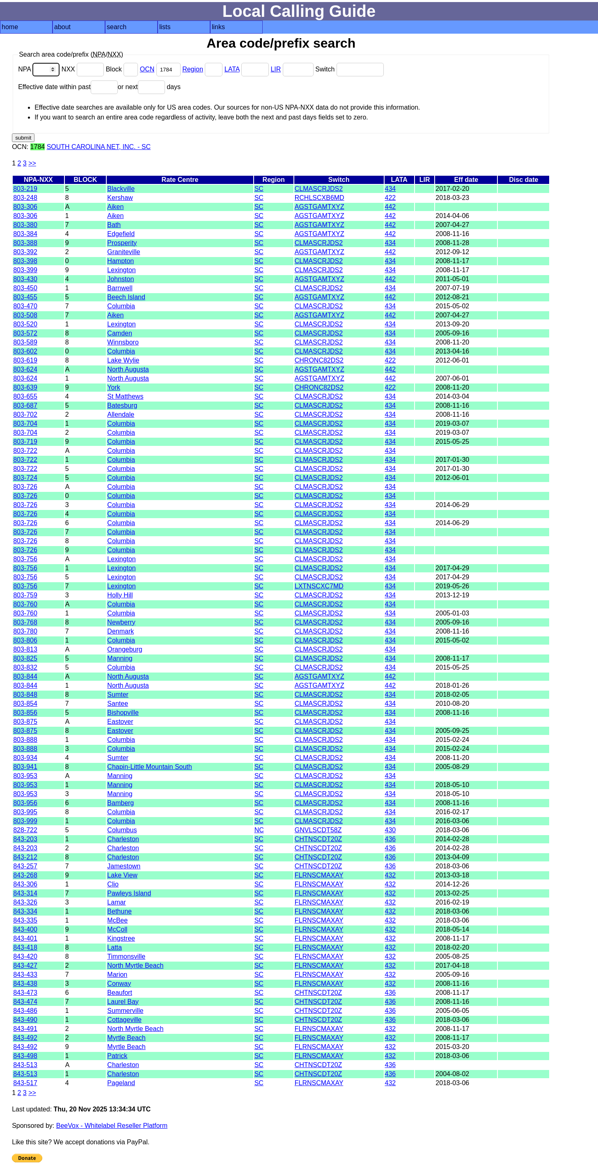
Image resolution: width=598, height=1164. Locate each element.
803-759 (25, 595)
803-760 (25, 604)
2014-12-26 (452, 884)
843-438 (25, 983)
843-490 (25, 1019)
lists (165, 26)
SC (258, 188)
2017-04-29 (452, 568)
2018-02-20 (452, 947)
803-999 (25, 820)
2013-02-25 (452, 893)
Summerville (125, 1010)
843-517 (25, 1082)
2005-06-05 (452, 1010)
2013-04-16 (452, 351)
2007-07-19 (452, 288)
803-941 (25, 766)
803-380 (25, 224)
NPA (40, 69)
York (113, 387)
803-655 (25, 396)
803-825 (25, 658)
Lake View (122, 875)
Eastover (120, 721)
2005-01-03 (452, 613)
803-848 (25, 694)
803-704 (25, 423)
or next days (149, 86)
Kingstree (121, 938)
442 (390, 206)
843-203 (25, 839)
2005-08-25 (452, 956)
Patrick (117, 1055)
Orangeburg (124, 649)
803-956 (25, 802)
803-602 (25, 351)
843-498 (25, 1055)
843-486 (25, 1010)
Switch (349, 69)
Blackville (121, 188)
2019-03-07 (452, 423)
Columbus (122, 830)
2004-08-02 (452, 1073)
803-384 (25, 233)
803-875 (25, 721)
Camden (119, 333)
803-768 (25, 622)
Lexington (121, 269)
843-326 (25, 902)
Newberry (121, 622)
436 (390, 839)
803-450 (25, 288)
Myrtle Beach (126, 1037)
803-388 (25, 242)
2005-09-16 (452, 333)
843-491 (25, 1028)
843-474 (25, 1001)
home (10, 26)
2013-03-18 (452, 875)
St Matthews (125, 396)
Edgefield (121, 233)
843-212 (25, 857)
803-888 (25, 739)
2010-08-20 (452, 703)
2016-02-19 (452, 902)
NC (259, 830)
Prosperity (122, 242)
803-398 (25, 260)
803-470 (25, 306)
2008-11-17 (452, 260)
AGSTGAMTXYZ (319, 206)
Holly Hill (120, 595)
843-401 (25, 938)
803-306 (25, 206)
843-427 (25, 965)
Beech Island (126, 297)
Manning (119, 658)
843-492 (25, 1037)
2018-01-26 (452, 685)
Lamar (116, 902)
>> (32, 163)
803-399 (25, 269)
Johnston (120, 279)
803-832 (25, 667)
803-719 (25, 441)
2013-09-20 (452, 324)
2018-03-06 (452, 830)
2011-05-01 (452, 279)
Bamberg (120, 802)
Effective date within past (68, 86)
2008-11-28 (452, 242)
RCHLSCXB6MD (319, 197)
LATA (232, 69)
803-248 (25, 197)
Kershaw (120, 197)
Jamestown (123, 866)
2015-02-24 (452, 739)
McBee (117, 920)
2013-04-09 (452, 857)
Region (192, 69)
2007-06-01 (452, 378)
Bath (114, 224)
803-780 (25, 631)
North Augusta (128, 369)
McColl (117, 929)
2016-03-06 (452, 820)
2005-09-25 (452, 730)
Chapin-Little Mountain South (149, 766)
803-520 (25, 324)
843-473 (25, 992)
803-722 (25, 450)
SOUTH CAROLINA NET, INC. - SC (99, 146)
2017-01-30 (452, 459)
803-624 (25, 369)
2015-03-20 (452, 1046)
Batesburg (122, 405)
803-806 (25, 640)
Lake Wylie (123, 360)
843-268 (25, 875)
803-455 (25, 297)
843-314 (25, 893)
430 (390, 830)
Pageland (121, 1082)
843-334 (25, 911)
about (62, 26)
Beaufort (119, 992)
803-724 (25, 477)
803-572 (25, 333)
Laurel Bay (123, 1001)
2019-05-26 (452, 586)
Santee (117, 703)
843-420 (25, 956)
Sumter (117, 694)
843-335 (25, 920)
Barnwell (119, 288)
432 (390, 875)
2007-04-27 (452, 224)
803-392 (25, 251)
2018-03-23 (452, 197)
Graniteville (123, 251)
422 (390, 197)
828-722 (25, 830)
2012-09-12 (452, 251)
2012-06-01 (452, 360)
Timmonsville (126, 956)
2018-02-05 (452, 694)
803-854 (25, 703)
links (218, 26)
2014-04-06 (452, 215)
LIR (275, 69)
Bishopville (122, 712)
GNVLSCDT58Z (318, 830)
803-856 (25, 712)
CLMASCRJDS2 (319, 188)
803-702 (25, 414)
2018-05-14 (452, 929)
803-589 (25, 342)
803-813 (25, 649)
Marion (117, 974)
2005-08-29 (452, 766)
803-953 (25, 775)
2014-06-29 (452, 504)
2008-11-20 (452, 342)
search (116, 26)
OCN (147, 69)
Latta (114, 947)
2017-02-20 (452, 188)
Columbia (121, 306)
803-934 (25, 757)
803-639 (25, 387)
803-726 (25, 486)
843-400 (25, 929)
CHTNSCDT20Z (318, 839)
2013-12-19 (452, 595)
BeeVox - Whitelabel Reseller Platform (111, 1125)
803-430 (25, 279)
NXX (84, 69)
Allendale (120, 414)
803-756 (25, 559)
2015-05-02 (452, 306)
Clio (113, 884)
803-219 (25, 188)
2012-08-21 (452, 297)
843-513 (25, 1064)
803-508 (25, 315)
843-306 (25, 884)
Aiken (115, 206)
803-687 (25, 405)
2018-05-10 (452, 784)
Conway (119, 983)
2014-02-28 (452, 839)
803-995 (25, 811)
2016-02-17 (452, 811)
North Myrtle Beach (135, 965)
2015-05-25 (452, 441)
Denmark (120, 631)
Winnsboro (122, 342)
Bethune (119, 911)
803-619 (25, 360)
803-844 (25, 676)
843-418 (25, 947)
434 (390, 188)
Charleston (123, 839)
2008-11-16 (452, 233)
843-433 (25, 974)
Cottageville (124, 1019)
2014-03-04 (452, 396)
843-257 (25, 866)
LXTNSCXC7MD (319, 586)
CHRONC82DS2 (319, 360)
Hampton (120, 260)
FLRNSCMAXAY (319, 875)
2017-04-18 (452, 965)
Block (123, 69)
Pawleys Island (129, 893)
